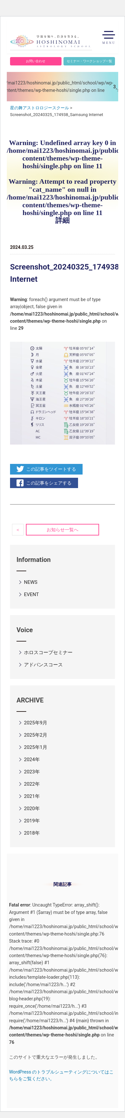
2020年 (32, 808)
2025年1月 (35, 747)
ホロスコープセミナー (48, 652)
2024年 (32, 759)
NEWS (30, 582)
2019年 (32, 821)
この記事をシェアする (49, 482)
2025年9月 (35, 723)
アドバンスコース (43, 665)
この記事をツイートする (51, 469)
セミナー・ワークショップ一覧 (89, 61)
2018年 (32, 833)
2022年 (32, 784)
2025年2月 (35, 735)
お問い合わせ (35, 61)
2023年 (32, 772)
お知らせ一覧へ (62, 529)
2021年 (32, 796)
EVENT (31, 594)
